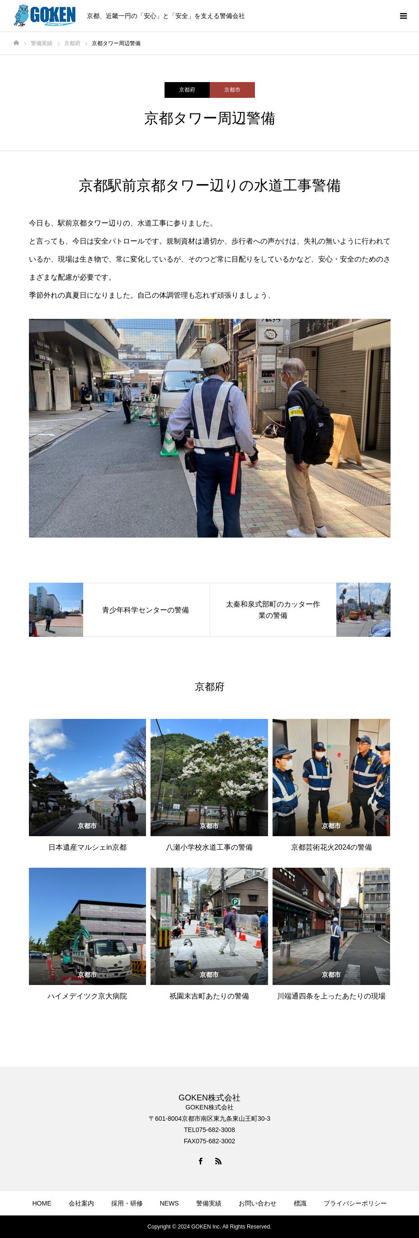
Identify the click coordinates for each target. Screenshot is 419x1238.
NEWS (169, 1203)
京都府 (187, 90)
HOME (42, 1203)
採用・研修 (127, 1203)
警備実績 (208, 1203)
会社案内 (81, 1203)
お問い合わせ (258, 1203)
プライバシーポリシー (355, 1203)
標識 (300, 1203)
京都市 (232, 90)
